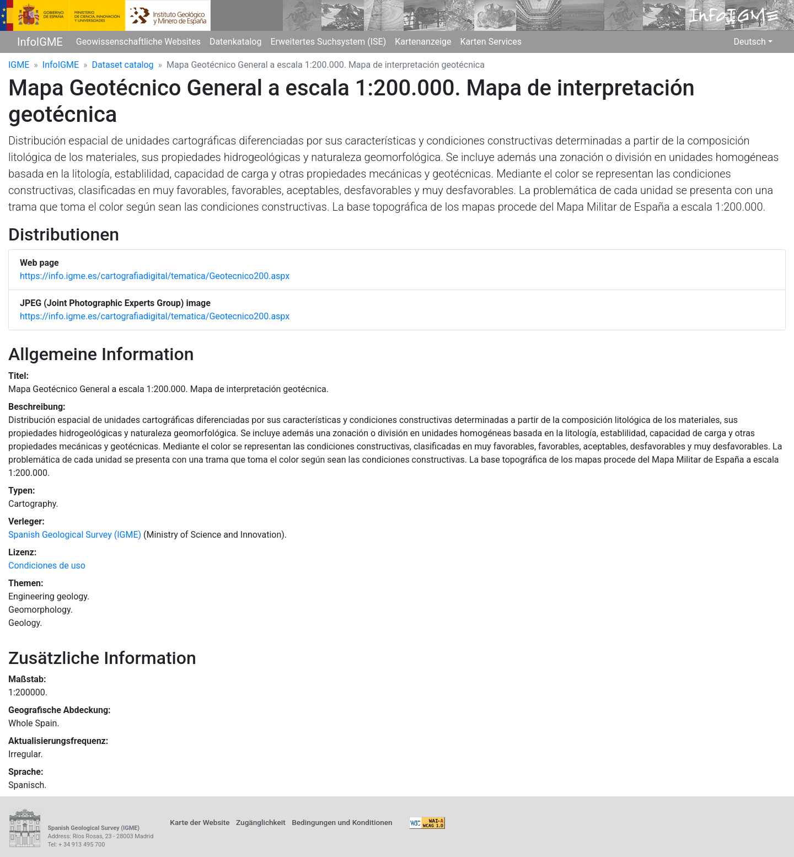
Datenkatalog (236, 41)
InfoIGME (40, 42)
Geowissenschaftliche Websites (138, 41)
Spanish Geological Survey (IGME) (74, 534)
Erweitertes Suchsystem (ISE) (328, 41)
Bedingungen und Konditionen (342, 822)
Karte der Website (199, 822)
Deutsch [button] (749, 41)
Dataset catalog (123, 65)
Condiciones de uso (46, 565)
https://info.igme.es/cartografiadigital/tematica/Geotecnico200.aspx (154, 276)
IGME (18, 65)
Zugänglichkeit (261, 822)
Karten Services (491, 41)
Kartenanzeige (423, 41)
